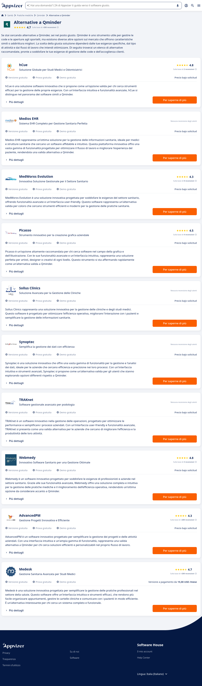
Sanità (10, 15)
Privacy (6, 652)
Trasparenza (9, 659)
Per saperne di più (174, 100)
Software (74, 657)
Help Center (143, 657)
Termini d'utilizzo (11, 665)
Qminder (41, 15)
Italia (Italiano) (157, 674)
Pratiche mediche (25, 15)
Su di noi (74, 651)
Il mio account (144, 651)
